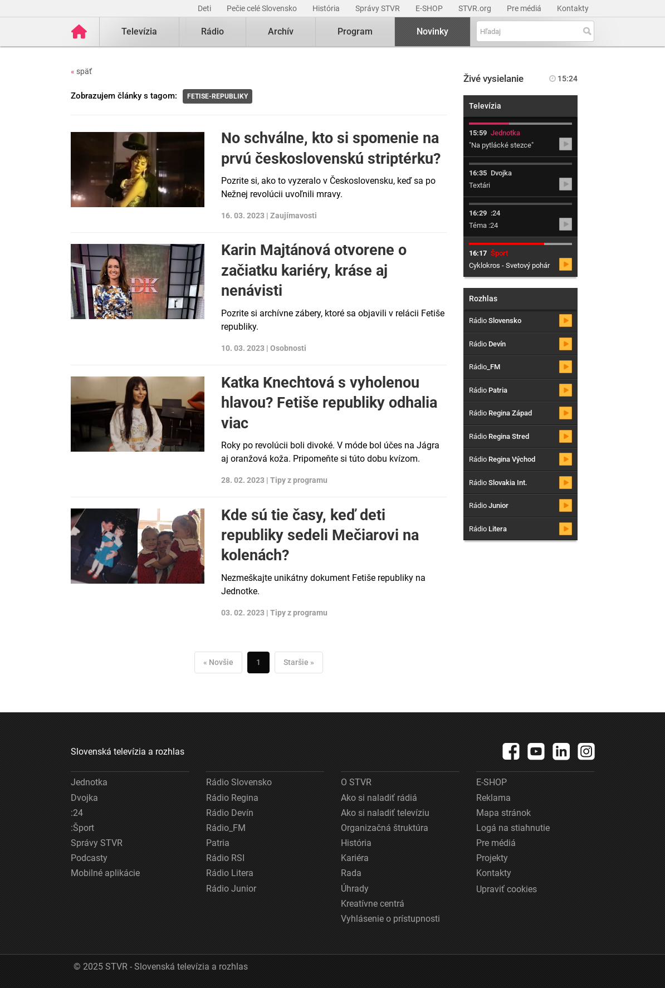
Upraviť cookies (506, 889)
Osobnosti (288, 348)
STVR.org (475, 8)
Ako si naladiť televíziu (385, 813)
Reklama (493, 798)
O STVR (356, 782)
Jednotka (89, 782)
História (326, 8)
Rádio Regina (232, 798)
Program (355, 31)
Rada (351, 873)
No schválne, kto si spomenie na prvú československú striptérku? (331, 148)
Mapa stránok (503, 813)
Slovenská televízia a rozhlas (127, 751)
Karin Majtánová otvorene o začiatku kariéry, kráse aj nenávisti (314, 270)
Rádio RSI (225, 858)
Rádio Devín (229, 813)
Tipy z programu (298, 480)
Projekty (492, 858)
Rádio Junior (231, 888)
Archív (281, 31)
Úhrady (355, 888)
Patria (217, 843)
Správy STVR (378, 8)
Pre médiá (525, 8)
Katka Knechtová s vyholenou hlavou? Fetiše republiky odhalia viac (329, 403)
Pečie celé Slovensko (263, 8)
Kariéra (355, 858)
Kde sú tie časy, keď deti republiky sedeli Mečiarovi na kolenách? (320, 535)
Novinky (432, 31)
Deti (205, 8)
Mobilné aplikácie (105, 873)
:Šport (82, 828)
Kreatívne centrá (372, 903)
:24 (77, 813)
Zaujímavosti (293, 215)
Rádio (212, 31)
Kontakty (573, 8)
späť (81, 71)
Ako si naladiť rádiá (379, 798)
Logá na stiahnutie (513, 828)
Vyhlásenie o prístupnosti (390, 918)
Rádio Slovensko (239, 782)
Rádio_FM (226, 828)
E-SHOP (429, 8)
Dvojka (84, 798)
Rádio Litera (229, 873)
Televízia (139, 31)
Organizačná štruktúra (384, 828)
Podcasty (89, 858)
